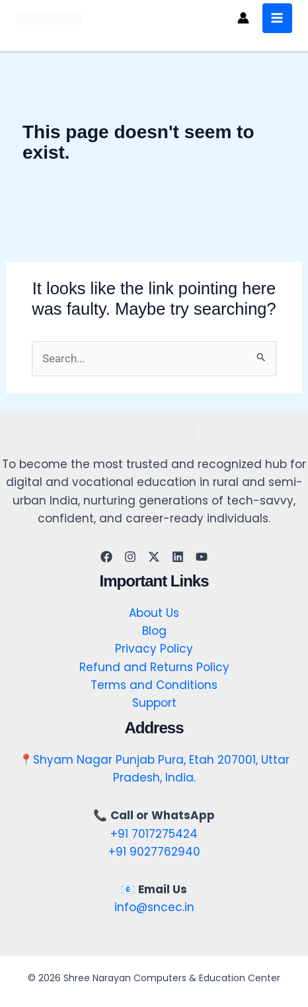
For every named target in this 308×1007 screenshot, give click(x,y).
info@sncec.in (154, 907)
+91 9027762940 (154, 852)
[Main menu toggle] (277, 18)
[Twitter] (154, 557)
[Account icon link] (243, 18)
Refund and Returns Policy (154, 667)
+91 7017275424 (154, 834)
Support (154, 703)
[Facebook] (106, 557)
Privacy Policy (154, 649)
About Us (154, 613)
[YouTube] (202, 557)
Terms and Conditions (154, 685)
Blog (154, 631)
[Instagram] (130, 557)
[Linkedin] (178, 557)
